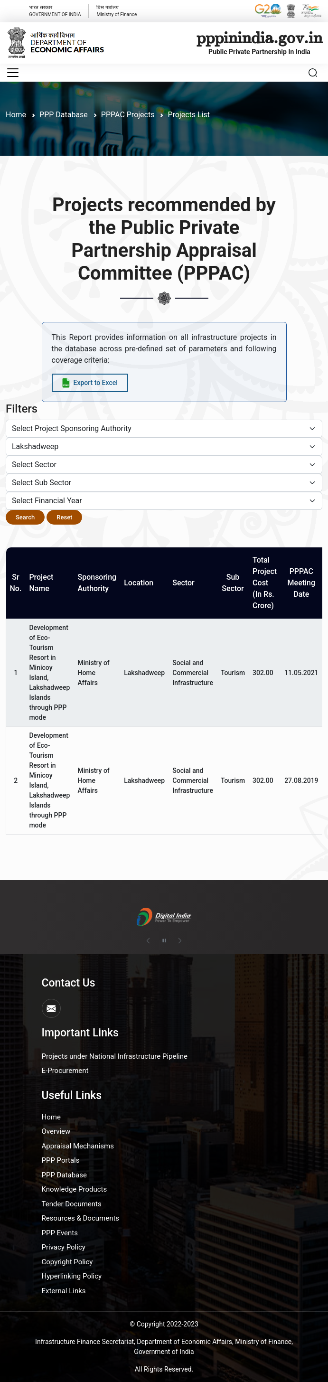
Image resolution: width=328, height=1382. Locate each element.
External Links (64, 1291)
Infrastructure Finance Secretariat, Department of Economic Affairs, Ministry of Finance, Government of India (164, 1346)
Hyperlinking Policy (72, 1276)
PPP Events (60, 1233)
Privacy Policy (63, 1247)
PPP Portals (61, 1160)
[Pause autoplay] (164, 941)
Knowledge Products (74, 1189)
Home (16, 114)
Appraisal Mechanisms (78, 1146)
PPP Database (64, 1175)
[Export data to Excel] (90, 383)
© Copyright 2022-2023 (164, 1324)
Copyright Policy (67, 1262)
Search (25, 517)
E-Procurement (65, 1070)
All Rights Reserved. (164, 1369)
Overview (56, 1131)
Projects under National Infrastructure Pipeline (114, 1056)
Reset (64, 517)
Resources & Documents (81, 1218)
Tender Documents (72, 1204)
